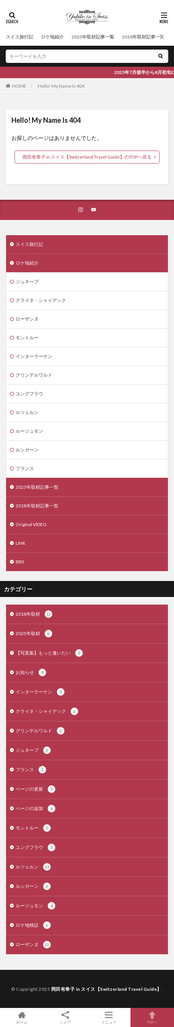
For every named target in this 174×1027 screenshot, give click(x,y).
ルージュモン (29, 431)
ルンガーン (27, 450)
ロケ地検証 (33, 925)
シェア (65, 1017)
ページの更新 (35, 789)
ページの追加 (35, 808)
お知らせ (31, 672)
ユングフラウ (29, 393)
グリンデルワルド (34, 375)
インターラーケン (34, 356)
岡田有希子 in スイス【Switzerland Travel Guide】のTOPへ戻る (87, 157)
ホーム (22, 1017)
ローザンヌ (27, 319)
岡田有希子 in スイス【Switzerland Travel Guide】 (106, 989)
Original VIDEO (31, 524)
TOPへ (152, 1017)
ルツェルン (27, 412)
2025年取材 (34, 633)
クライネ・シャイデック (41, 300)
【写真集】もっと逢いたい (49, 653)
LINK (21, 543)
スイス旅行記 (19, 37)
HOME (19, 86)
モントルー (27, 337)
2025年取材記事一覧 (92, 37)
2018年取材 (34, 614)
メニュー (108, 1017)
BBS (20, 562)
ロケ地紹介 (52, 37)
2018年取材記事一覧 (143, 37)
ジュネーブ (27, 281)
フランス (25, 468)
